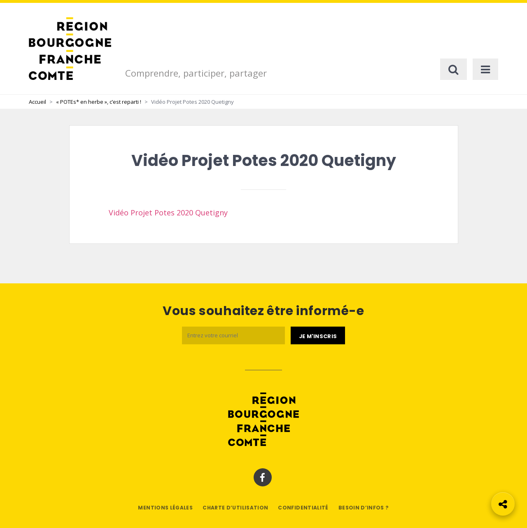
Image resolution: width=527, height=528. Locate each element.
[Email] (233, 335)
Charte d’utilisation (235, 507)
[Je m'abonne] (318, 336)
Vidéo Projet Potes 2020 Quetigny (168, 212)
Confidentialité (303, 507)
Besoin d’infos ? (363, 507)
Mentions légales (165, 507)
